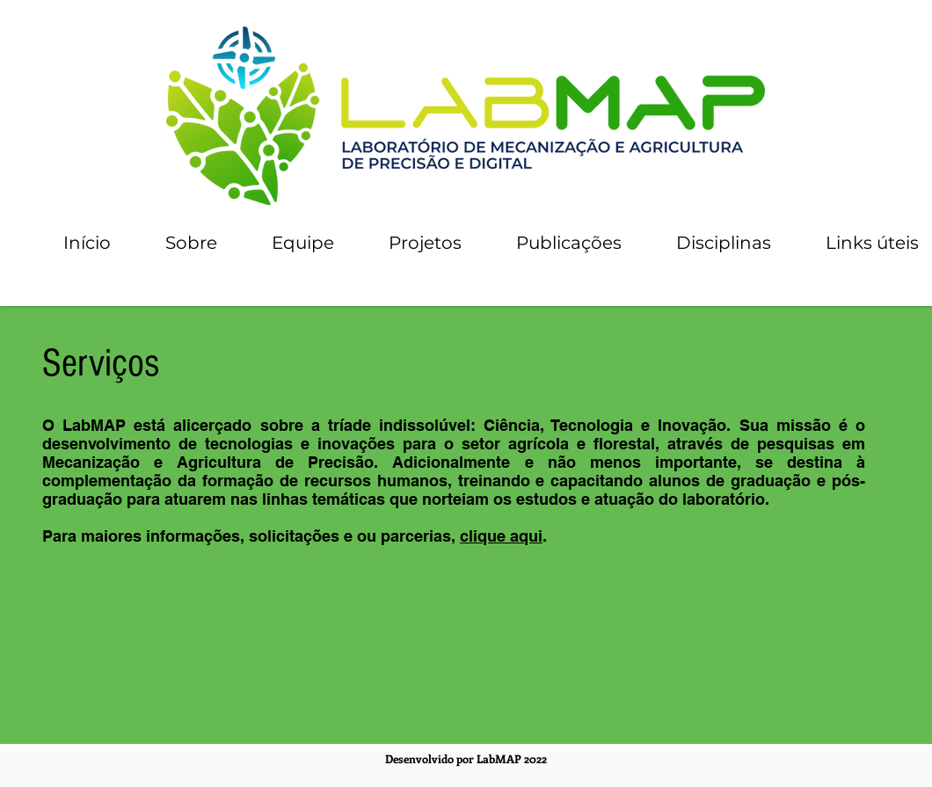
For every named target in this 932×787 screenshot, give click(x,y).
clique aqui (501, 536)
